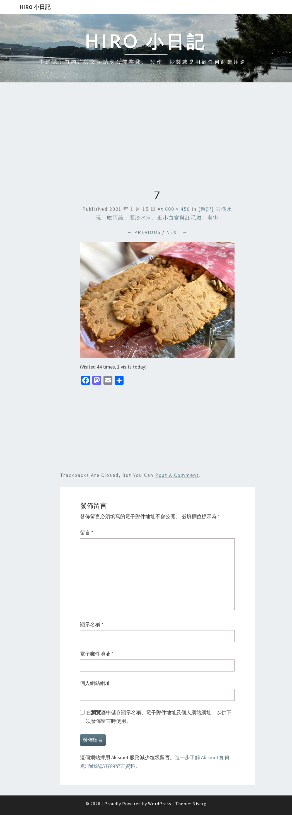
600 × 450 (177, 209)
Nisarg (199, 803)
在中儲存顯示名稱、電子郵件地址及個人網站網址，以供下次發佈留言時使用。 (158, 716)
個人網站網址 (95, 683)
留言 (86, 532)
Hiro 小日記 (34, 6)
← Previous (144, 232)
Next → (176, 232)
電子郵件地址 (97, 654)
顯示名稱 (91, 624)
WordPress (159, 803)
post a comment (177, 475)
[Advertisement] (146, 136)
